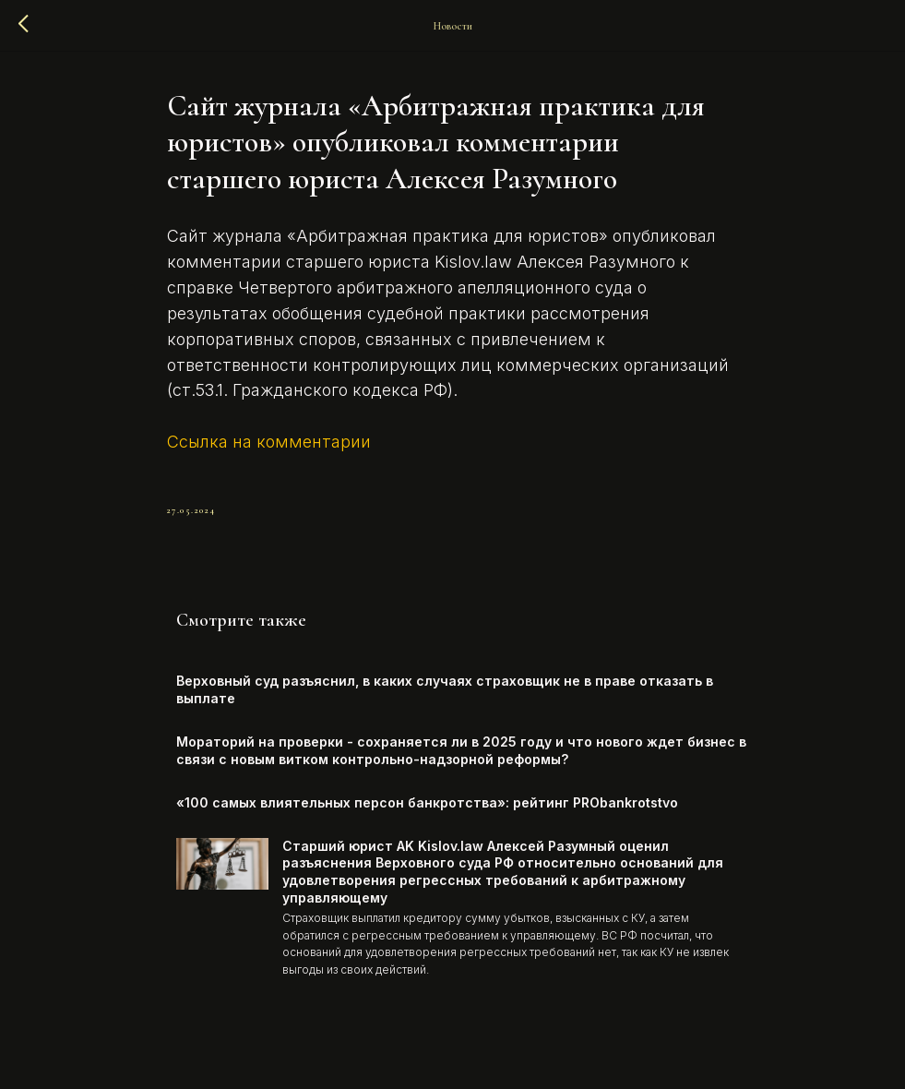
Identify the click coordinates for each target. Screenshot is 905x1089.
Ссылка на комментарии (269, 441)
